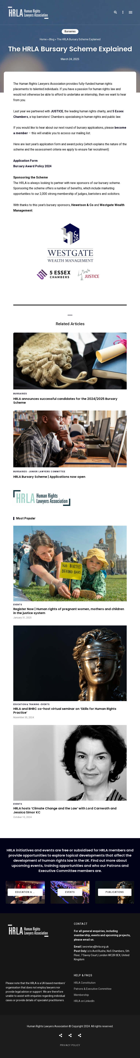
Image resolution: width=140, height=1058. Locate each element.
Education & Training (26, 704)
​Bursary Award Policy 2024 (32, 166)
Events (17, 604)
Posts (60, 1035)
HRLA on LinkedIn (84, 1001)
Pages (79, 1035)
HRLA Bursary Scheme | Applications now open (49, 477)
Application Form (25, 161)
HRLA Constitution (85, 983)
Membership (81, 995)
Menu (130, 12)
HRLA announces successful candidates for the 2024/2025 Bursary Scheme (65, 401)
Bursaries (70, 31)
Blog (51, 39)
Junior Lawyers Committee (47, 471)
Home (43, 39)
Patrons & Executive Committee (93, 989)
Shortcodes (70, 1035)
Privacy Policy (70, 1045)
